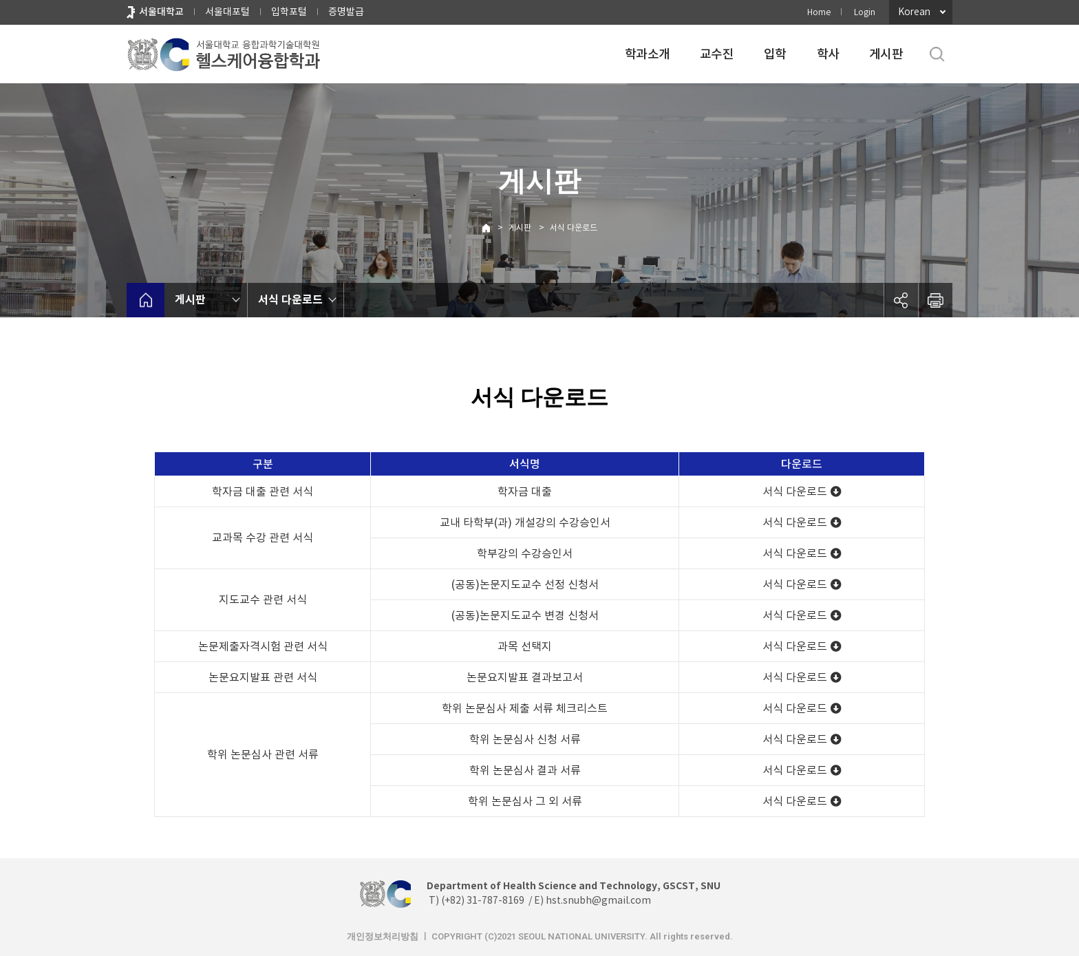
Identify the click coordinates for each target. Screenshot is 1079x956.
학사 (828, 54)
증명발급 (346, 12)
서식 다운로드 (573, 227)
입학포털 (289, 12)
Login (864, 12)
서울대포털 (227, 12)
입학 (775, 54)
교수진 (717, 54)
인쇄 (935, 300)
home (145, 300)
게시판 (886, 54)
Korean (914, 12)
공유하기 (901, 300)
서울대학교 (161, 12)
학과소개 (647, 54)
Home (819, 12)
